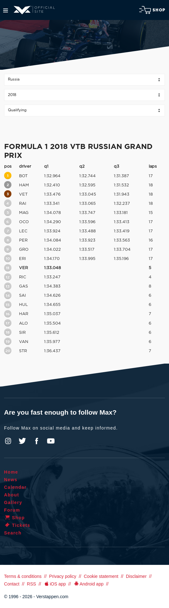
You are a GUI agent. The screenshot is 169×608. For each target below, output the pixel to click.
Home (11, 472)
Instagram (8, 441)
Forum (12, 510)
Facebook (36, 441)
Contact (11, 583)
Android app (88, 583)
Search (13, 532)
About (11, 494)
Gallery (13, 502)
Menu (5, 10)
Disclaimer (136, 576)
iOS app (54, 583)
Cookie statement (101, 576)
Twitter (22, 441)
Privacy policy (62, 576)
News (10, 479)
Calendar (15, 487)
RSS (31, 583)
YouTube (51, 441)
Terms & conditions (23, 576)
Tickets (17, 525)
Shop (152, 10)
